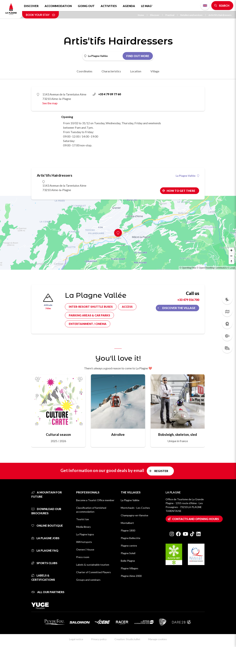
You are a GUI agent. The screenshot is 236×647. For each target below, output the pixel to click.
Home (143, 15)
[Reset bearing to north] (231, 261)
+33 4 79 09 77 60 (107, 94)
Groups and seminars (88, 579)
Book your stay (40, 14)
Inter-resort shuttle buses (91, 306)
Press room (82, 557)
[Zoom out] (231, 256)
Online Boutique (47, 525)
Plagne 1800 (128, 530)
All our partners (47, 592)
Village (154, 71)
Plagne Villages (129, 568)
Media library (83, 526)
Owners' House (85, 549)
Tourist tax (82, 519)
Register (161, 471)
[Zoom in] (231, 250)
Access (127, 306)
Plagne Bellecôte (130, 538)
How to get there (181, 190)
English (205, 5)
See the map (50, 103)
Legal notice (76, 639)
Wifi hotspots (84, 541)
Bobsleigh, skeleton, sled (177, 434)
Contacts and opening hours (195, 519)
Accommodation (58, 6)
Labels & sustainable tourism (92, 564)
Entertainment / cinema (87, 323)
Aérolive (118, 434)
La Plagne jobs (45, 538)
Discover (31, 6)
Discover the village (178, 308)
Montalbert (127, 522)
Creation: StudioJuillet (127, 639)
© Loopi (231, 268)
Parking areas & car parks (89, 315)
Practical (171, 15)
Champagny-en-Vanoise (134, 515)
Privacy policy (99, 639)
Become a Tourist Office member (95, 500)
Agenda (129, 6)
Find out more (137, 56)
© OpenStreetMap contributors (212, 268)
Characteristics (111, 71)
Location (135, 71)
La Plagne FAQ (44, 550)
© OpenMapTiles (188, 268)
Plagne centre (129, 545)
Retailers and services (193, 15)
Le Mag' (146, 6)
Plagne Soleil (128, 553)
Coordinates (84, 71)
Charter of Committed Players (93, 572)
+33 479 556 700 (188, 299)
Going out (86, 6)
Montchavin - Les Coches (135, 507)
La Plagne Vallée (187, 175)
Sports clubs (44, 563)
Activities (109, 6)
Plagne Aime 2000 (131, 575)
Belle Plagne (128, 560)
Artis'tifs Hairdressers (220, 15)
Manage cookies (157, 639)
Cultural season (58, 434)
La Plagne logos (85, 534)
